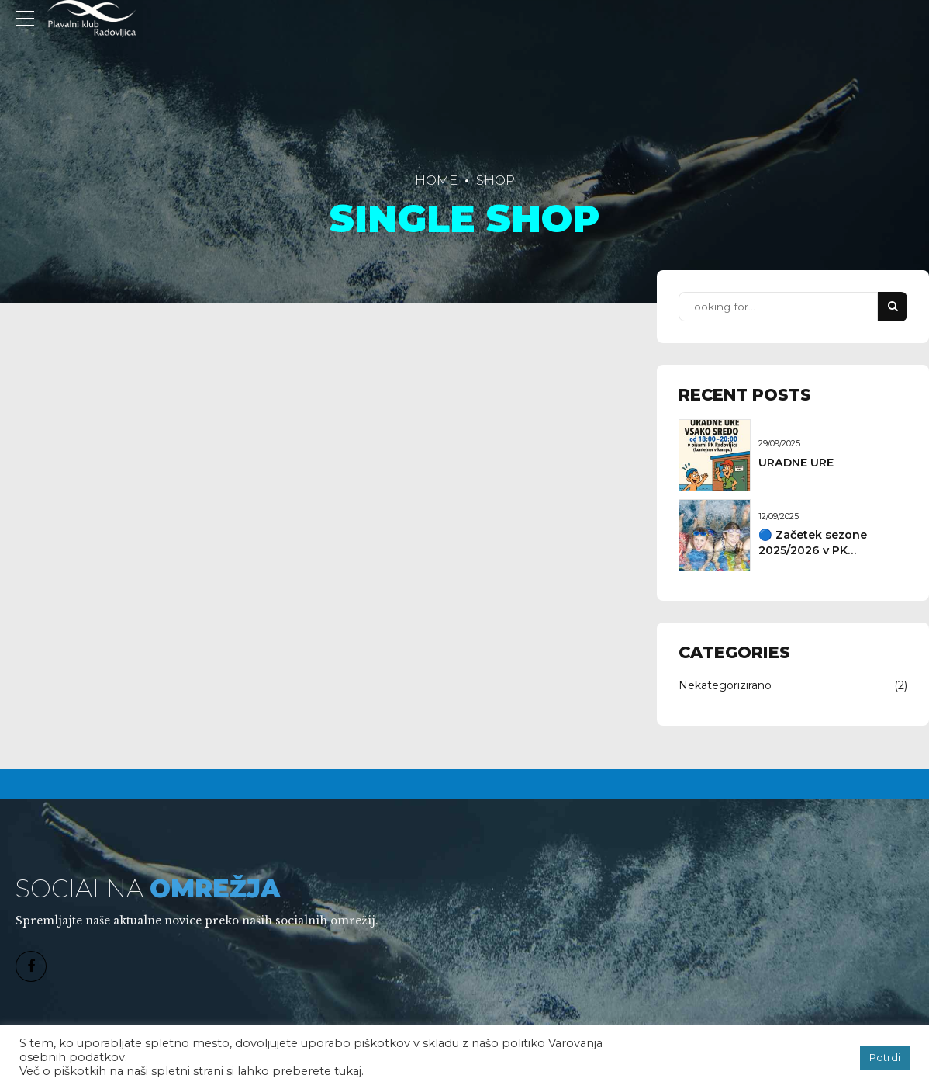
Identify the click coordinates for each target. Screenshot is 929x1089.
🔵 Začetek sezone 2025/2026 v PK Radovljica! (812, 550)
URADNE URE (796, 463)
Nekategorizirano (725, 685)
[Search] (892, 306)
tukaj (347, 1071)
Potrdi (884, 1057)
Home (436, 180)
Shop (495, 180)
